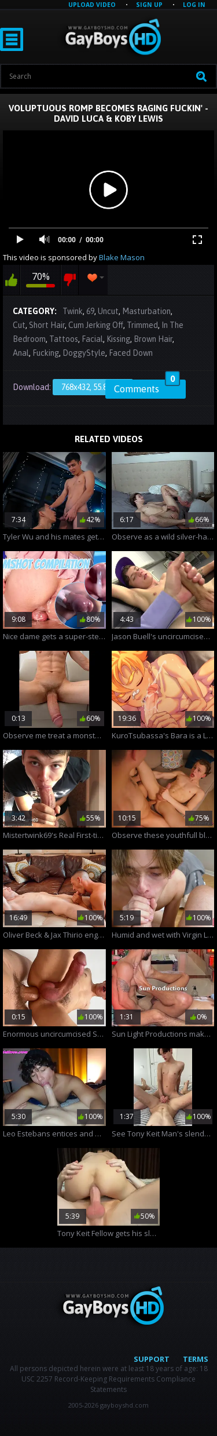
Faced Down (131, 353)
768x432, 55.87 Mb (92, 387)
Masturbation (146, 311)
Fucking (45, 353)
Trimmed (142, 325)
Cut (19, 325)
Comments (147, 387)
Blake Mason (122, 257)
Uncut (108, 311)
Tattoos (63, 339)
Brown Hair (153, 339)
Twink (72, 311)
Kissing (118, 339)
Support (152, 1359)
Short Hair (47, 325)
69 (90, 311)
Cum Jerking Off (95, 325)
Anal (21, 353)
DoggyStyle (83, 353)
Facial (92, 339)
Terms (195, 1359)
